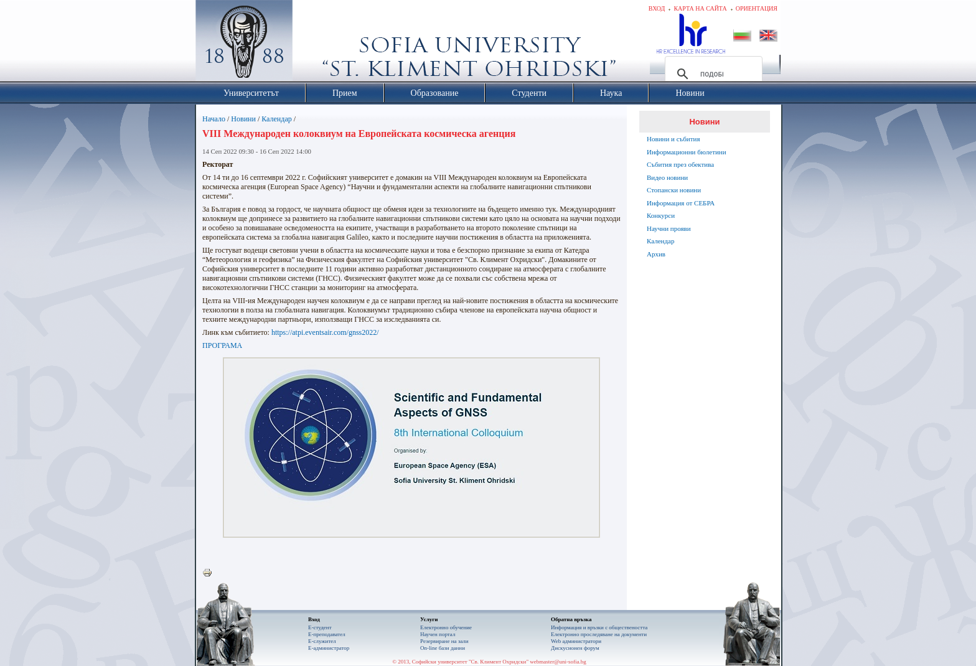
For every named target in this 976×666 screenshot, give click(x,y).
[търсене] (711, 74)
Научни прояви (669, 228)
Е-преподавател (326, 634)
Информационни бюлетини (686, 152)
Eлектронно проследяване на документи (599, 634)
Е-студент (320, 627)
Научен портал (437, 634)
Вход (657, 8)
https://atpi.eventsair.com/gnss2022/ (325, 332)
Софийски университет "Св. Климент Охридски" (314, 43)
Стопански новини (674, 190)
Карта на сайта (699, 8)
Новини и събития (673, 139)
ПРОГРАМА (222, 345)
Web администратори (576, 641)
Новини (243, 119)
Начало (213, 119)
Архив (656, 254)
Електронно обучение (446, 627)
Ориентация (756, 8)
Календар (276, 119)
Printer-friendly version (210, 573)
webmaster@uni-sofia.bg (558, 662)
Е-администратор (328, 648)
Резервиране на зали (444, 641)
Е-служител (322, 641)
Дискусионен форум (575, 648)
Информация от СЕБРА (681, 203)
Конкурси (661, 215)
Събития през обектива (680, 164)
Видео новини (667, 177)
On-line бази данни (442, 648)
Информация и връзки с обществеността (599, 627)
